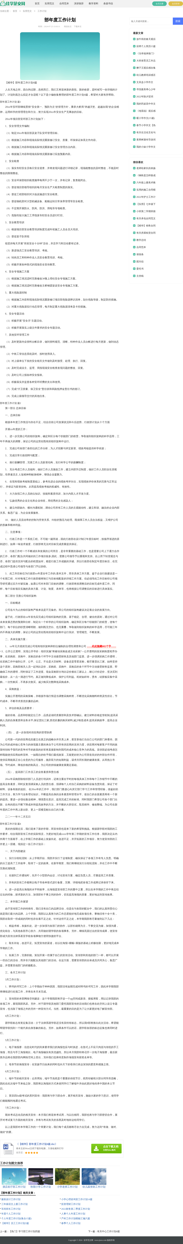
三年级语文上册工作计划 (14, 1204)
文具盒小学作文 (144, 82)
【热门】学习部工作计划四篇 (24, 1231)
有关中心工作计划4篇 (108, 1231)
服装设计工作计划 (10, 1199)
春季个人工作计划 (70, 1223)
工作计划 (41, 11)
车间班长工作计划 (10, 1209)
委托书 (140, 268)
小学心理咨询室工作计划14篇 (76, 1199)
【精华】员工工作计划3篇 (15, 1223)
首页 (37, 3)
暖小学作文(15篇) (145, 118)
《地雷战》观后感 (146, 111)
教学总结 (141, 240)
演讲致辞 (79, 3)
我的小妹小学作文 (146, 147)
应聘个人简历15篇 (146, 46)
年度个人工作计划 (10, 1213)
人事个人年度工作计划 (73, 1213)
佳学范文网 (88, 1240)
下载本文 (78, 26)
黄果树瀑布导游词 (146, 139)
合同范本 (64, 3)
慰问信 (140, 261)
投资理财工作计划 (70, 1204)
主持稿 (140, 276)
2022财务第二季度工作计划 (75, 1209)
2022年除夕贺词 (144, 96)
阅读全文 (68, 26)
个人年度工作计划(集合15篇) (16, 1218)
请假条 (140, 254)
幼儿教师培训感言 (146, 75)
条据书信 (108, 3)
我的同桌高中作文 (146, 103)
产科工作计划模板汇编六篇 (75, 1218)
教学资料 (93, 3)
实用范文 (49, 3)
